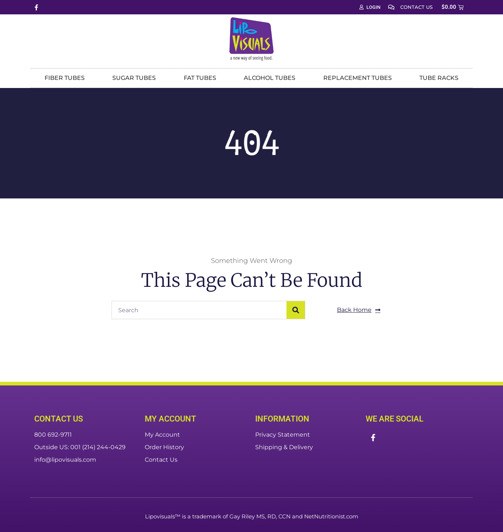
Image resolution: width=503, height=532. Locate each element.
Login (369, 7)
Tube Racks (438, 77)
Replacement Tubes (357, 77)
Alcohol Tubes (269, 77)
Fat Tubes (200, 77)
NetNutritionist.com (331, 516)
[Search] (295, 310)
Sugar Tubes (134, 77)
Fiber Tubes (65, 77)
